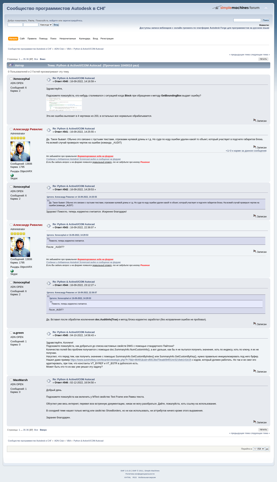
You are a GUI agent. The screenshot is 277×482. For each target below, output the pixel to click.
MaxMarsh (20, 380)
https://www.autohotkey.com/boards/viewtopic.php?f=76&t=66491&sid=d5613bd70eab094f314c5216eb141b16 (130, 359)
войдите (53, 20)
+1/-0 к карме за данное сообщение (246, 150)
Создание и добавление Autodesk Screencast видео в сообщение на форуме (83, 159)
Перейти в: (246, 449)
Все (36, 59)
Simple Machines (151, 471)
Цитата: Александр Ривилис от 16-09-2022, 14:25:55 (72, 197)
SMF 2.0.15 (125, 471)
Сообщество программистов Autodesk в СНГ (56, 8)
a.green (18, 332)
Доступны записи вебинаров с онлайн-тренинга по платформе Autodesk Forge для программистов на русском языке (204, 28)
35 (24, 59)
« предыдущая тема (239, 54)
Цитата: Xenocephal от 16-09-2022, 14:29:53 (67, 235)
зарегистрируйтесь (72, 20)
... (22, 59)
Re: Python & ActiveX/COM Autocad (74, 78)
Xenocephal (21, 78)
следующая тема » (260, 54)
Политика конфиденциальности (140, 474)
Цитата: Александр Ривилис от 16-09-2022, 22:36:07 (72, 292)
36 (27, 59)
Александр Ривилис (28, 129)
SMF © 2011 (137, 471)
